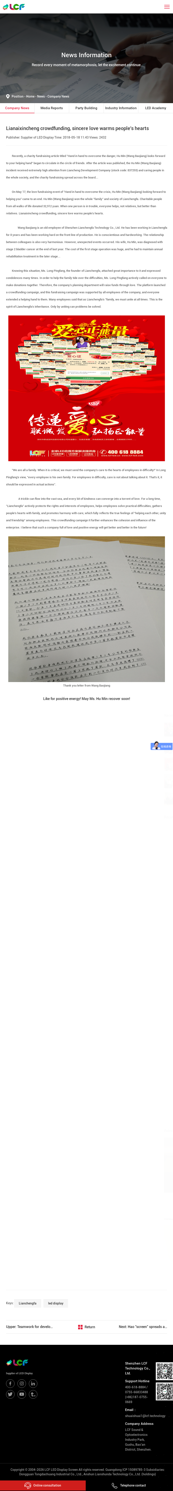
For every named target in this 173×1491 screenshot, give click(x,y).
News (42, 96)
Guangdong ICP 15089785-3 (125, 1469)
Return (90, 1327)
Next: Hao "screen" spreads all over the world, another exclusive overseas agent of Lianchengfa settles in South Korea (143, 1327)
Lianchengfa (27, 1303)
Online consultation (42, 1485)
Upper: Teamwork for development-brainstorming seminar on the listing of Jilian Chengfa (30, 1327)
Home (30, 96)
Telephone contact (128, 1485)
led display (55, 1303)
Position (19, 96)
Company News (58, 96)
